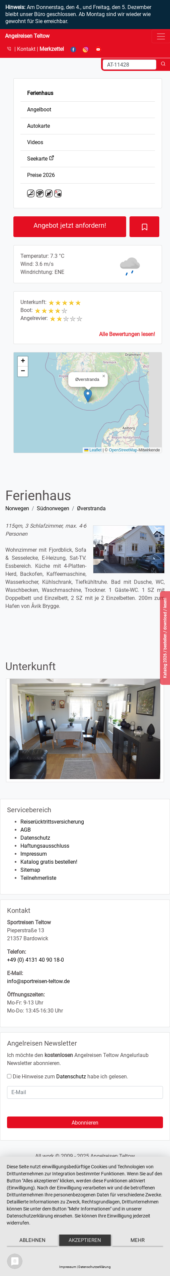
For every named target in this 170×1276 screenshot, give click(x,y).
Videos (35, 142)
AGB (25, 830)
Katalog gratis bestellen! (48, 862)
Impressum (33, 854)
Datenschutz (35, 838)
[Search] (129, 65)
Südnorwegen (53, 508)
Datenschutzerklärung (94, 1267)
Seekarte (40, 158)
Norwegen (17, 508)
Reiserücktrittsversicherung (52, 822)
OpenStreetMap (123, 450)
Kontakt (27, 49)
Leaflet (92, 450)
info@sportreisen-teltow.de (38, 981)
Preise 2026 (41, 175)
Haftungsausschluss (44, 846)
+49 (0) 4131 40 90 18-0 (35, 960)
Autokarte (38, 126)
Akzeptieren (85, 1240)
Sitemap (30, 870)
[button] (88, 396)
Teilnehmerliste (38, 878)
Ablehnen (32, 1240)
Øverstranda (91, 508)
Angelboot (39, 109)
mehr (138, 1240)
